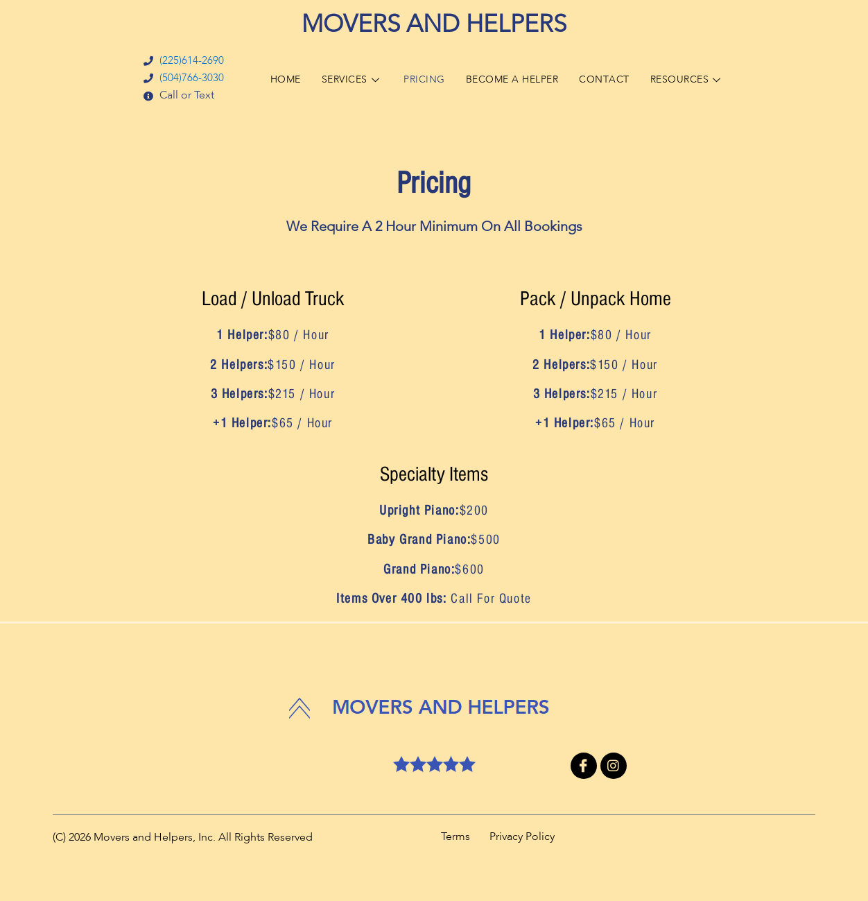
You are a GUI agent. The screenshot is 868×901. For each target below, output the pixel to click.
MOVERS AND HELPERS (434, 25)
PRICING (420, 79)
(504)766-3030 (179, 79)
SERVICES (344, 79)
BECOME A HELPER (513, 79)
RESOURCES (697, 79)
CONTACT (611, 79)
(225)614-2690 (179, 61)
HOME (274, 79)
